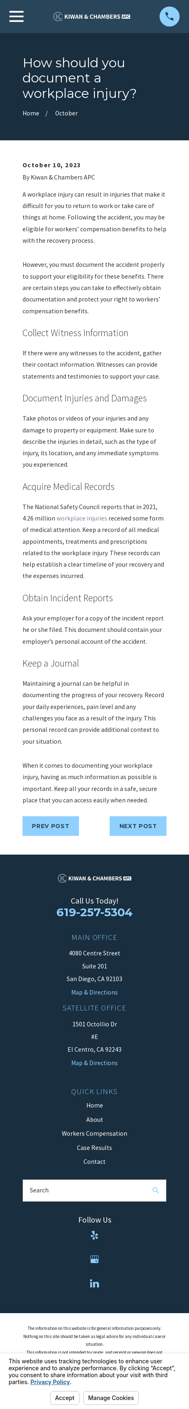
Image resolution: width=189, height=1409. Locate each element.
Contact (94, 1161)
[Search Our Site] (156, 1190)
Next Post (138, 826)
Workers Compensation (94, 1133)
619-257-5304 (94, 912)
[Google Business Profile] (94, 1259)
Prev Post (50, 826)
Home (94, 1105)
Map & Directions (94, 1063)
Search (39, 1190)
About (94, 1119)
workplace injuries (81, 518)
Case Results (94, 1148)
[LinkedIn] (94, 1283)
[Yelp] (94, 1235)
